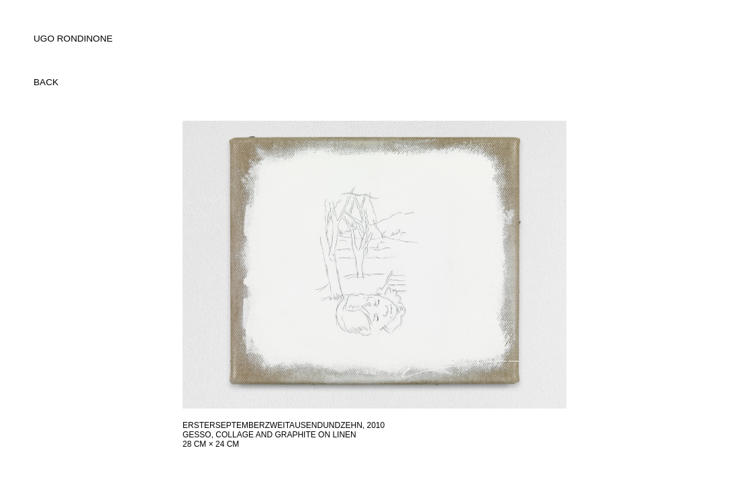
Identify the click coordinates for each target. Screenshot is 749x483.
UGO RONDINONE (73, 39)
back (46, 82)
